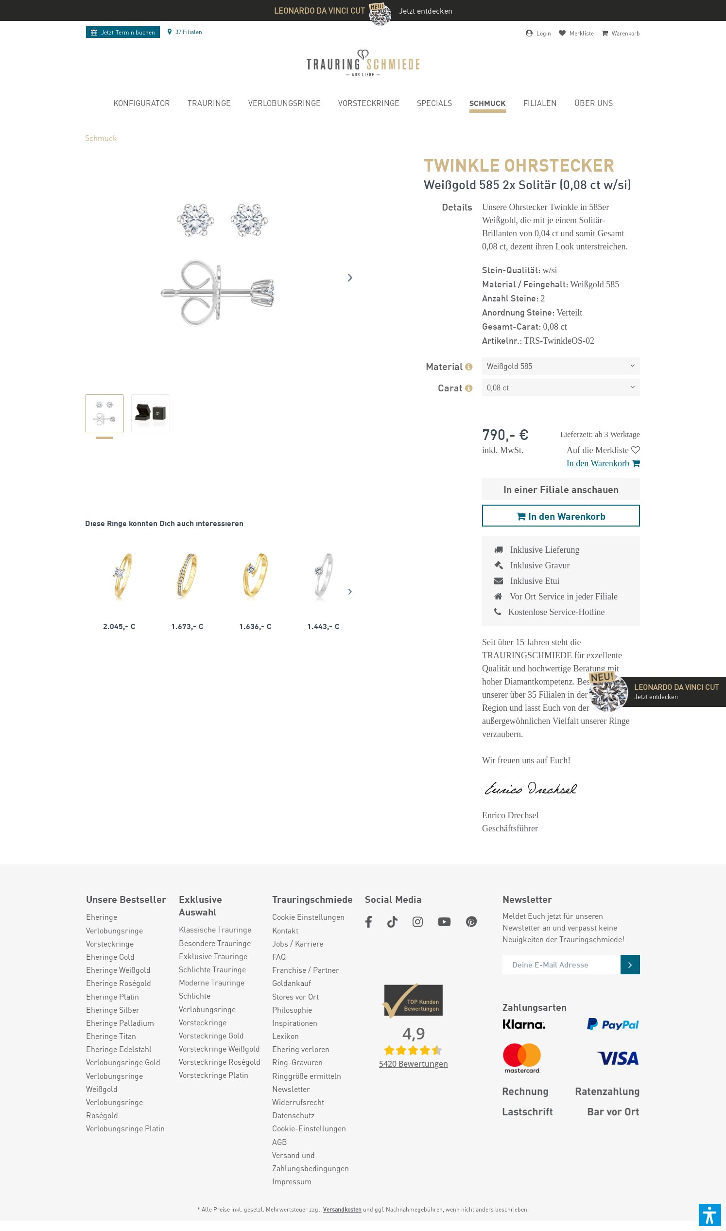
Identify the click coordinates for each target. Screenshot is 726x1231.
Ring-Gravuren (297, 1062)
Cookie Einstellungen (308, 917)
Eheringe (101, 917)
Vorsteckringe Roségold (219, 1061)
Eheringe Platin (112, 996)
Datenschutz (293, 1115)
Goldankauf (291, 983)
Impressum (291, 1181)
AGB (279, 1142)
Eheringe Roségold (118, 983)
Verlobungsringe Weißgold (114, 1082)
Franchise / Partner (305, 970)
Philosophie (292, 1009)
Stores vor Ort (295, 996)
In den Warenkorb (603, 463)
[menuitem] (141, 104)
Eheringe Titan (111, 1036)
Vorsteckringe (110, 943)
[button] (710, 1215)
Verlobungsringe (114, 930)
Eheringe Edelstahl (119, 1049)
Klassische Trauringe (215, 929)
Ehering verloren (300, 1049)
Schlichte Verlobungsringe (207, 1002)
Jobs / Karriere (297, 943)
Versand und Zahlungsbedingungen (310, 1161)
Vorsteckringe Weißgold (219, 1048)
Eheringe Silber (112, 1009)
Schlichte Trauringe (212, 969)
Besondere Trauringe (215, 943)
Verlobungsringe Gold (123, 1062)
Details (457, 206)
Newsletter (291, 1089)
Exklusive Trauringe (213, 956)
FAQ (279, 956)
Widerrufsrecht (298, 1102)
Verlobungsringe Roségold (114, 1108)
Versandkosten (342, 1209)
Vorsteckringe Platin (213, 1075)
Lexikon (285, 1036)
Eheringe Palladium (120, 1023)
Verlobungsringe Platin (125, 1128)
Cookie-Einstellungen (309, 1128)
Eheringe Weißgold (118, 970)
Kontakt (285, 930)
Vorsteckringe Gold (211, 1035)
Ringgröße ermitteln (306, 1076)
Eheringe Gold (110, 956)
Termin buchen (123, 32)
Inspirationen (294, 1023)
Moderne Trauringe (211, 982)
